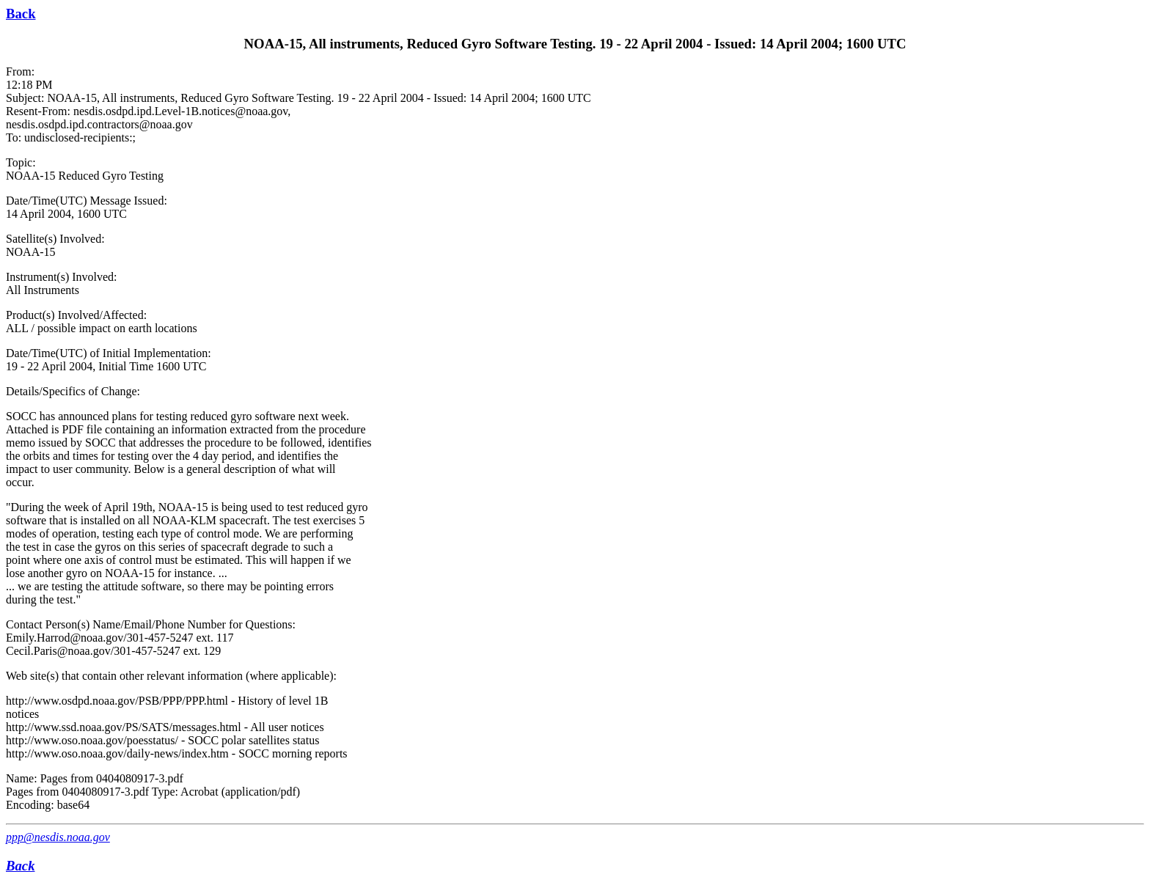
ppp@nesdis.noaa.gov (58, 837)
